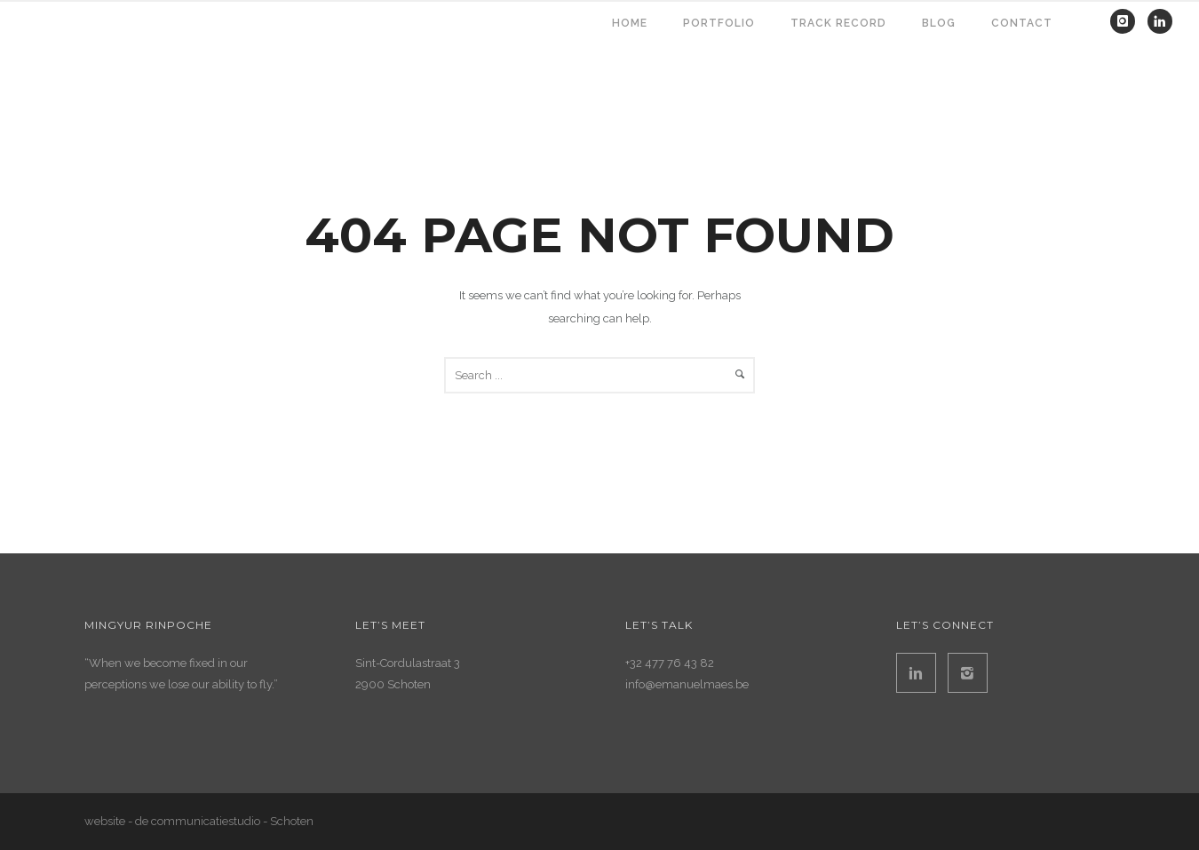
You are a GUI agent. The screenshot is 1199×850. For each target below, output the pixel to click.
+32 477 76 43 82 (669, 663)
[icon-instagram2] (968, 673)
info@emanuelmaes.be (687, 684)
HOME (629, 23)
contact (1021, 23)
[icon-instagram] (1127, 21)
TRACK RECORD (838, 23)
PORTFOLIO (719, 23)
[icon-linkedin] (1159, 21)
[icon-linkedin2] (920, 673)
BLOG (939, 23)
